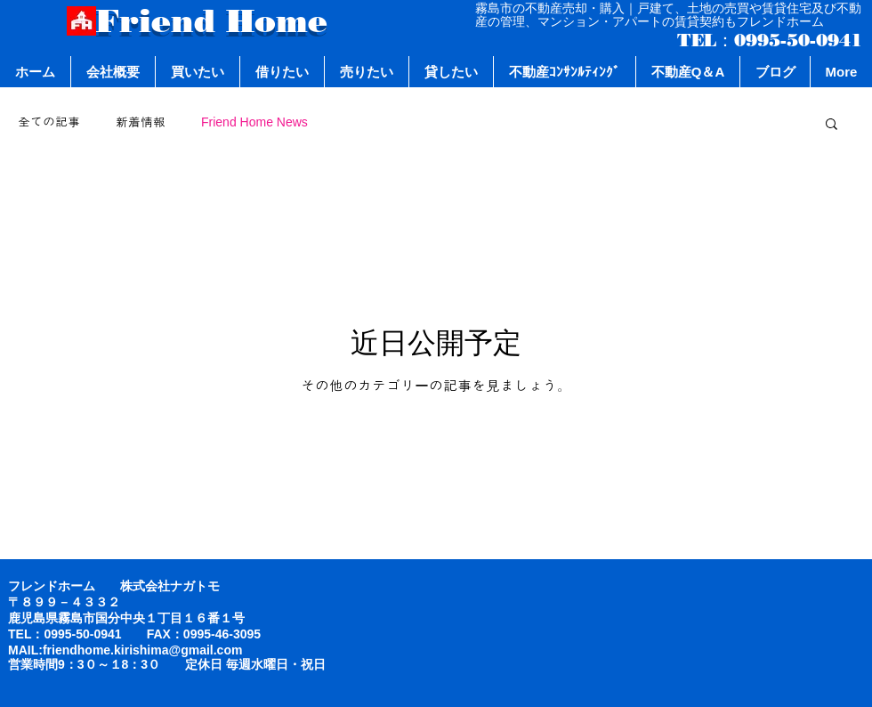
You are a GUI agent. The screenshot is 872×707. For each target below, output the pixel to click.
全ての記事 (49, 122)
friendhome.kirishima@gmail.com (143, 650)
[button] (831, 125)
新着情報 (141, 122)
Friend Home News (254, 122)
